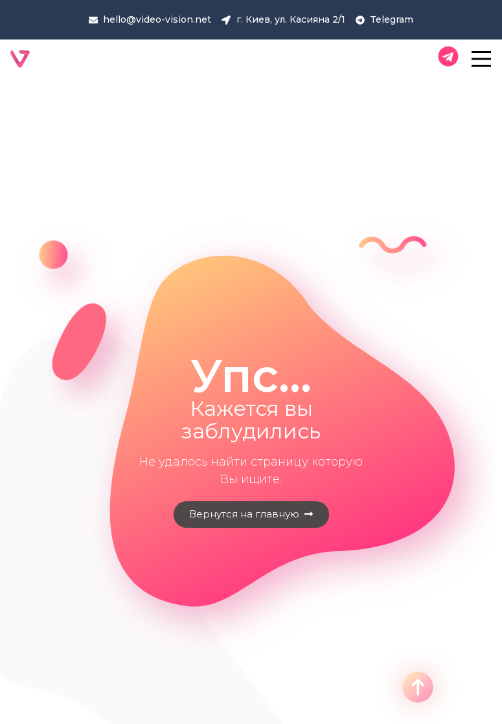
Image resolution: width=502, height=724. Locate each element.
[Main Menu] (482, 59)
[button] (251, 514)
